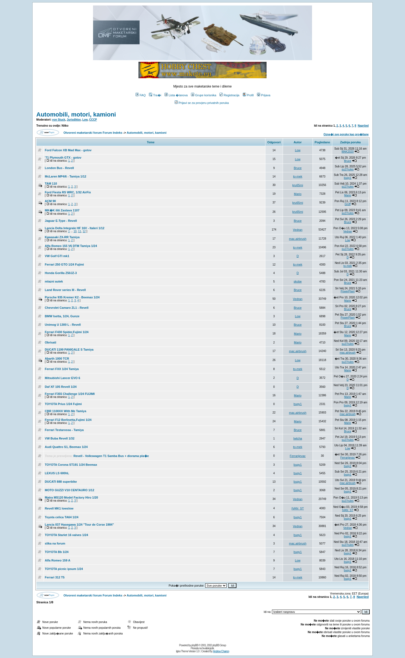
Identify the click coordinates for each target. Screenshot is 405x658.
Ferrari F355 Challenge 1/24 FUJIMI (70, 393)
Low (85, 119)
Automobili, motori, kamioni (76, 114)
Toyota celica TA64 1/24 (61, 517)
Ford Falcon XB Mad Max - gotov (68, 150)
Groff (348, 204)
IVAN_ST (297, 508)
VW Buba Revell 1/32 (59, 438)
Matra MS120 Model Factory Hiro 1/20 (71, 497)
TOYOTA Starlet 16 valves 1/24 (66, 535)
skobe (298, 281)
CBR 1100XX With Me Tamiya (65, 411)
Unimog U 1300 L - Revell (63, 324)
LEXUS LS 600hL (57, 473)
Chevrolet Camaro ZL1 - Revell (67, 307)
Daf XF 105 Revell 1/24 (61, 386)
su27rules (348, 169)
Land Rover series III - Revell (65, 290)
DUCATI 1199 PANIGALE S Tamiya (69, 349)
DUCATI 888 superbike (61, 481)
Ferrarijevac (298, 456)
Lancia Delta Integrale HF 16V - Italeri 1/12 (75, 228)
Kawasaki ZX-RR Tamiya (62, 237)
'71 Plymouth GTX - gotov (63, 157)
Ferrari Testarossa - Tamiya (64, 430)
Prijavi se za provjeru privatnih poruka (202, 102)
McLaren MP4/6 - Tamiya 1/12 (65, 176)
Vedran (297, 229)
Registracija (229, 95)
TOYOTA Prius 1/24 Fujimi (63, 404)
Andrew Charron (221, 651)
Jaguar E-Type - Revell (61, 220)
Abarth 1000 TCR (57, 358)
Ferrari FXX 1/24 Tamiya (62, 369)
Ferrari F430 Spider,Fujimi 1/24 (67, 332)
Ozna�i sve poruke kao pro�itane (346, 134)
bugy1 (347, 177)
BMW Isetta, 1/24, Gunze (62, 316)
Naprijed (363, 125)
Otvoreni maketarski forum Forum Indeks (92, 132)
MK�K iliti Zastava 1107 (62, 210)
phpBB (194, 645)
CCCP (93, 119)
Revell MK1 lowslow (59, 508)
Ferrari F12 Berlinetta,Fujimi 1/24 (68, 419)
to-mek (297, 176)
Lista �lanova (176, 95)
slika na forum (55, 543)
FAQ (140, 95)
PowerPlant (348, 291)
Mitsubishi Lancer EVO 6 (62, 378)
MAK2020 (348, 151)
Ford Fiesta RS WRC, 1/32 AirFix (68, 192)
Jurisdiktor (74, 119)
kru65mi (297, 185)
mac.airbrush (297, 238)
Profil (248, 95)
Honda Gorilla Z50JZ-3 (61, 273)
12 (84, 231)
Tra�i (155, 95)
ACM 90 (50, 201)
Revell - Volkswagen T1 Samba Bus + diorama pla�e (111, 456)
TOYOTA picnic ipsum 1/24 (64, 568)
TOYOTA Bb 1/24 (57, 552)
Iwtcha (297, 438)
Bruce (347, 160)
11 (79, 231)
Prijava (263, 95)
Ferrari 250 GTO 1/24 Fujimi (64, 264)
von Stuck (58, 119)
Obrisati (50, 342)
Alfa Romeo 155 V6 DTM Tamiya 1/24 (71, 246)
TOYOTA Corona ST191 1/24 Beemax (71, 464)
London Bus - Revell (59, 168)
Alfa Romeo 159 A (57, 560)
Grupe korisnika (203, 95)
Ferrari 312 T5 (55, 577)
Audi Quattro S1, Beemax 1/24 (66, 447)
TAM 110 (51, 183)
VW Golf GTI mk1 (57, 256)
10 (75, 231)
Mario (298, 194)
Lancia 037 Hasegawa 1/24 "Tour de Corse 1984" (79, 524)
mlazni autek (54, 281)
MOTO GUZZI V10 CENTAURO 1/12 (69, 490)
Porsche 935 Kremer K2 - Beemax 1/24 (72, 297)
